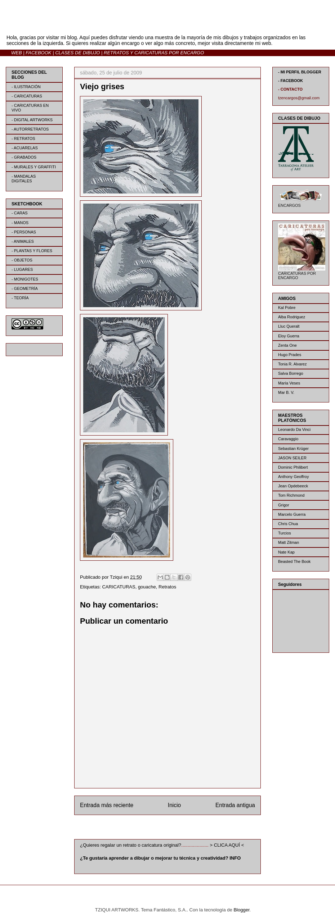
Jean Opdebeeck (293, 486)
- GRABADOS (24, 157)
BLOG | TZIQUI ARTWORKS (77, 25)
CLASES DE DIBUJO (77, 52)
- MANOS (20, 222)
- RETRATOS (23, 138)
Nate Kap (286, 552)
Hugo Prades (289, 354)
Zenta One (287, 345)
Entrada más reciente (106, 805)
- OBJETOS (22, 260)
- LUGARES (22, 269)
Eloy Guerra (288, 336)
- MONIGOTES (25, 279)
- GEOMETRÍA (25, 288)
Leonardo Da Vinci (294, 429)
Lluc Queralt (288, 326)
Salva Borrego (290, 373)
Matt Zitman (288, 542)
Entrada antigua (235, 805)
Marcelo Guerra (291, 514)
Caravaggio (288, 439)
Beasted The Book (294, 561)
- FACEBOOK (290, 80)
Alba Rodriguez (291, 317)
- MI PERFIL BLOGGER (299, 72)
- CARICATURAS (27, 96)
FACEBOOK (38, 52)
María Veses (289, 383)
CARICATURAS (118, 587)
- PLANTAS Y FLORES (32, 251)
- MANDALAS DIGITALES (24, 178)
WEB (16, 52)
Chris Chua (288, 524)
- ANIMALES (23, 241)
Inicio (174, 805)
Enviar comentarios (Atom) (182, 828)
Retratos (167, 587)
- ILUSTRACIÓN (26, 87)
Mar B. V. (286, 392)
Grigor (283, 505)
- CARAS (20, 213)
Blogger (241, 909)
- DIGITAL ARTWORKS (32, 120)
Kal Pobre (286, 307)
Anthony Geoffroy (293, 476)
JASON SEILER (292, 458)
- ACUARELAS (25, 148)
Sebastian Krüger (293, 448)
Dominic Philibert (293, 467)
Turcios (284, 533)
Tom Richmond (291, 495)
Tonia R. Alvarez (292, 364)
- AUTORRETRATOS (30, 129)
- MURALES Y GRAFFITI (34, 167)
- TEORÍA (20, 298)
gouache (147, 587)
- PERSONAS (24, 232)
